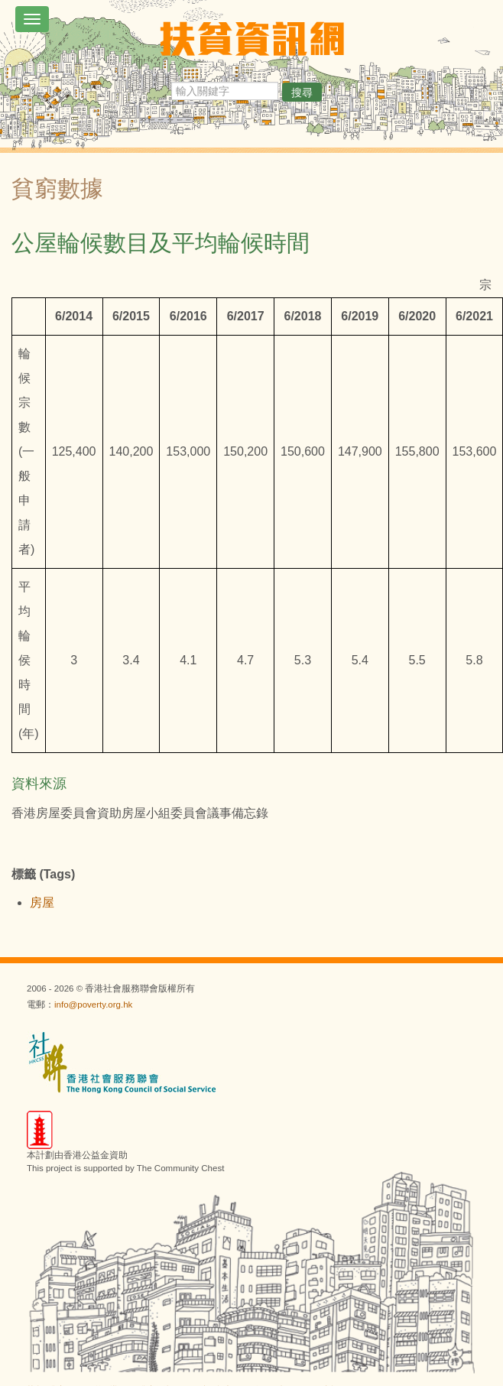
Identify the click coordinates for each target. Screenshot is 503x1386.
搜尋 (302, 92)
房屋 (42, 902)
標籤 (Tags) (43, 874)
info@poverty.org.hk (93, 1004)
